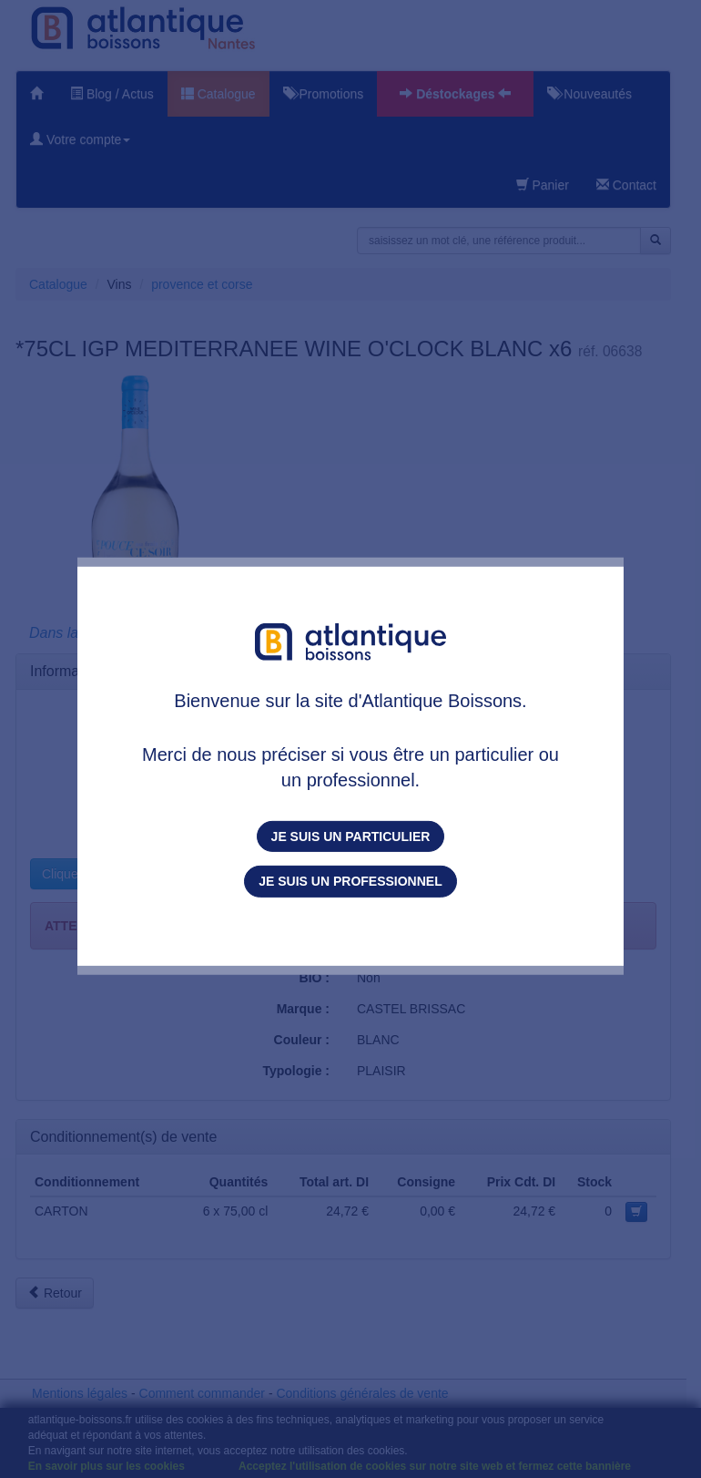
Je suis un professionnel (350, 881)
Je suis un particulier (351, 836)
